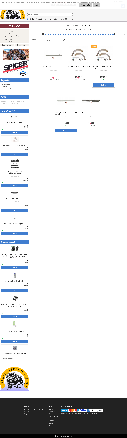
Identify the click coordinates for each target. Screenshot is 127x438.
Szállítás (32, 19)
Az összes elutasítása (84, 5)
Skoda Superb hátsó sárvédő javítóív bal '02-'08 (103, 67)
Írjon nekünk (5, 86)
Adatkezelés (39, 19)
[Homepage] (26, 19)
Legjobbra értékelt (66, 40)
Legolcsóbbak (41, 40)
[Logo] (12, 14)
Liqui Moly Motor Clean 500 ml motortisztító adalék (14, 353)
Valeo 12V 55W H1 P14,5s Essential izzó (14, 331)
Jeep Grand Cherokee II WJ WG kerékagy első (14, 145)
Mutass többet (21, 45)
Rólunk (46, 19)
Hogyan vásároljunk (54, 19)
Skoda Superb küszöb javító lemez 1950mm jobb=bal (66, 113)
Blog (72, 19)
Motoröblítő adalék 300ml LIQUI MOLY (14, 281)
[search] (71, 15)
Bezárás (96, 5)
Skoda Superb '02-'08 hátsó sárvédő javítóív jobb (79, 67)
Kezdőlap (68, 25)
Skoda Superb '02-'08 (77, 25)
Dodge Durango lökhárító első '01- (14, 198)
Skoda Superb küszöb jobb (87, 112)
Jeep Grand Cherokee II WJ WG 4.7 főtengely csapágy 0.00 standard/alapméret (14, 305)
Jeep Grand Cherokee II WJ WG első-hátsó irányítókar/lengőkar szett (14, 172)
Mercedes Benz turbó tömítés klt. (14, 122)
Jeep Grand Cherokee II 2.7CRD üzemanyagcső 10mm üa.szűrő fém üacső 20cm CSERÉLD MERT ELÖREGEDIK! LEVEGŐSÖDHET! (14, 256)
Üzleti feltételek (65, 19)
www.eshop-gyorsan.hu (66, 436)
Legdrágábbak (49, 40)
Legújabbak (57, 40)
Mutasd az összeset (7, 45)
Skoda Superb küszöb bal (49, 66)
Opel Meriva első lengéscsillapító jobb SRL (14, 224)
